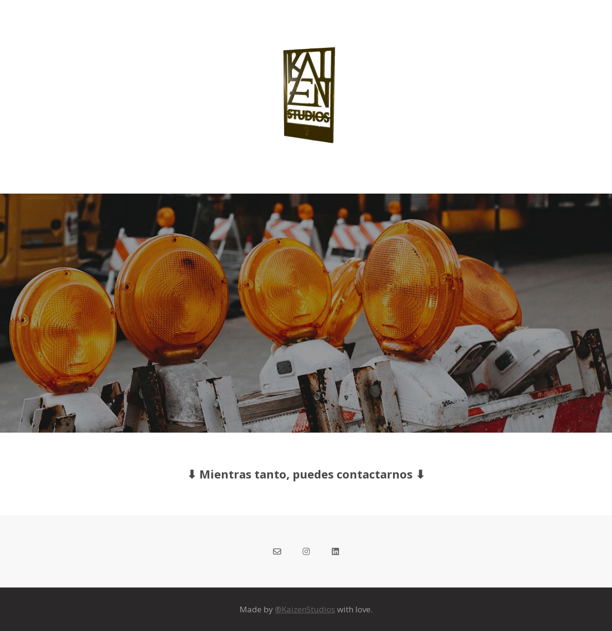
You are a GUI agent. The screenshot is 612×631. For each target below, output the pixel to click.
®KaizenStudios (305, 609)
